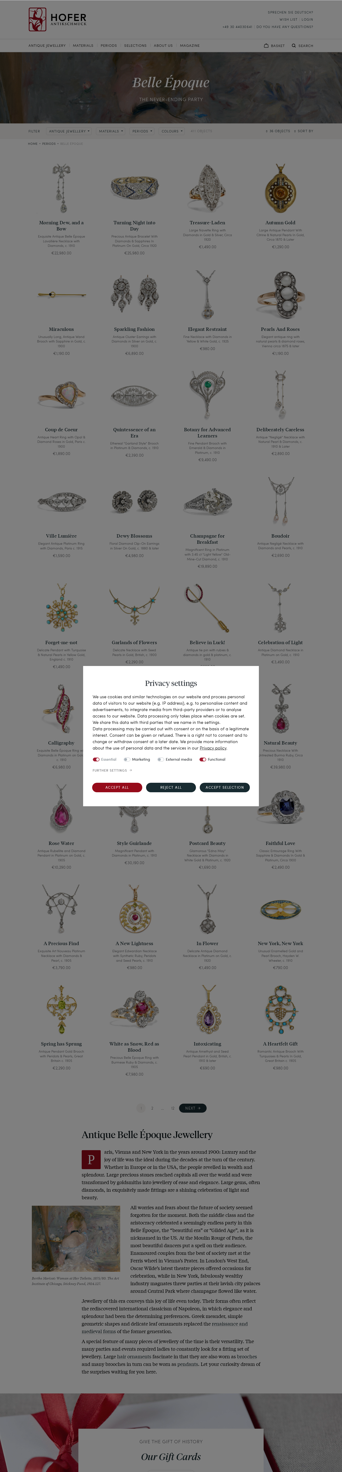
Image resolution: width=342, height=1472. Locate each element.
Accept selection (225, 788)
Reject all (171, 788)
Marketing (141, 760)
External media (179, 760)
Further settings (110, 770)
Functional (216, 760)
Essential (108, 760)
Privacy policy (213, 748)
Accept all (117, 788)
